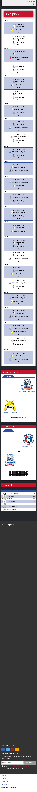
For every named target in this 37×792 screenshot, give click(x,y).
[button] (10, 2)
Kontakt (4, 775)
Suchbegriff (34, 4)
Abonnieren (29, 762)
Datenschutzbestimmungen (21, 766)
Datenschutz (5, 781)
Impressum (5, 784)
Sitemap (4, 778)
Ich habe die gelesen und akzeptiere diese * (17, 767)
